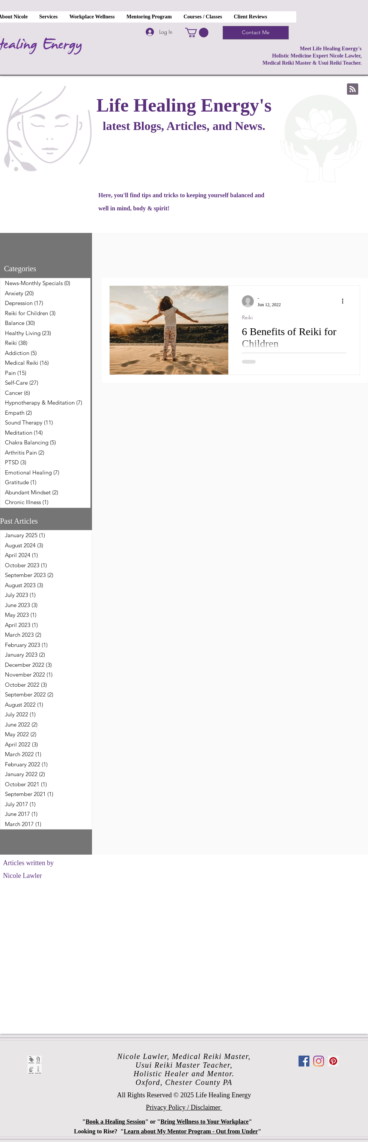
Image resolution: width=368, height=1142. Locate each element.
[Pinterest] (333, 1061)
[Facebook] (304, 1061)
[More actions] (345, 301)
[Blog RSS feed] (352, 89)
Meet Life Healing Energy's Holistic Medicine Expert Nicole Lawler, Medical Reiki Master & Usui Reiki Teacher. (312, 56)
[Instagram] (318, 1061)
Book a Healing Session (115, 1121)
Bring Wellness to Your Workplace (204, 1121)
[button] (196, 32)
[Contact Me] (256, 32)
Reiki (247, 317)
